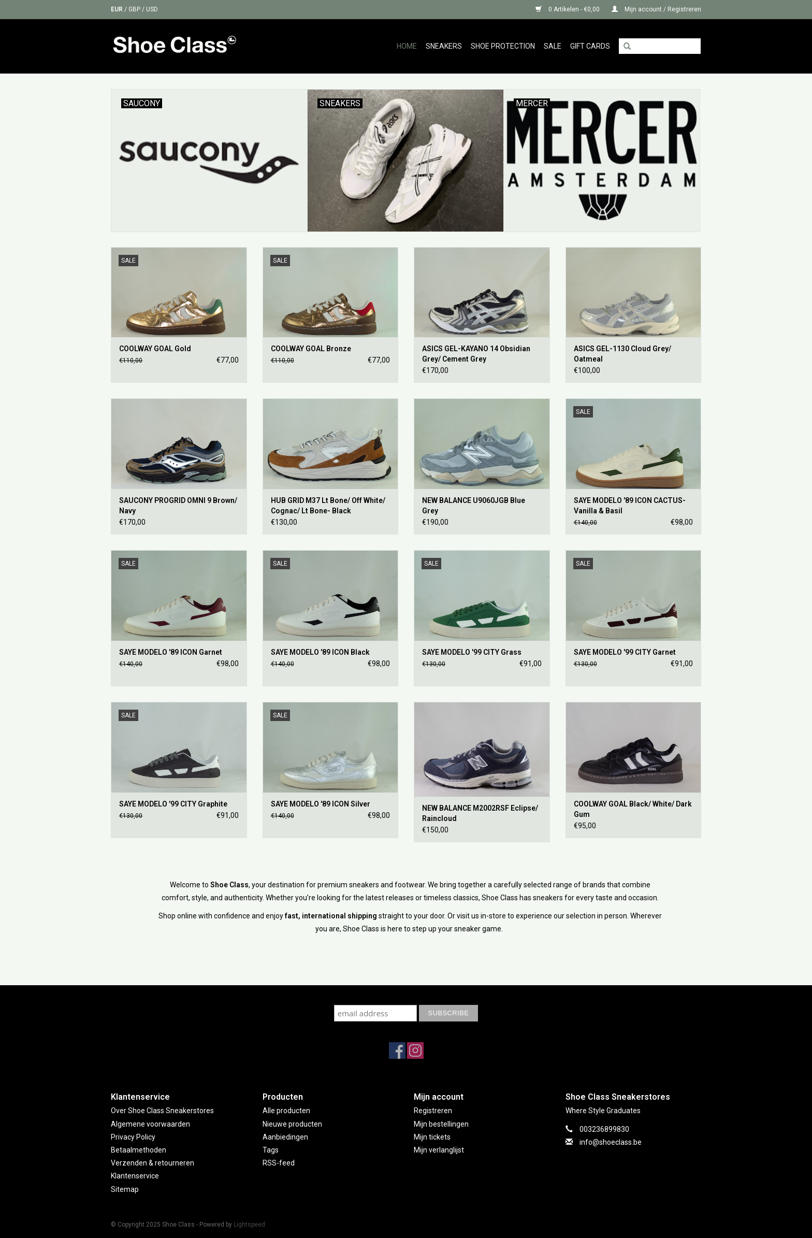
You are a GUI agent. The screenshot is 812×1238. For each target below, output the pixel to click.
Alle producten (286, 1110)
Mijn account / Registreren (656, 9)
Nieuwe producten (292, 1124)
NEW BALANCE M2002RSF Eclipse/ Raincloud (480, 813)
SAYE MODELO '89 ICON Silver (320, 804)
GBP (135, 9)
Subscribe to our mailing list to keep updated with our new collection (406, 994)
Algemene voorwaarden (150, 1124)
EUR (117, 9)
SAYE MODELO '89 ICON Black (320, 652)
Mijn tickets (432, 1137)
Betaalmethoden (138, 1150)
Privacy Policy (133, 1137)
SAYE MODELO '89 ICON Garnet (170, 652)
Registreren (433, 1110)
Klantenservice (135, 1176)
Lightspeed (249, 1224)
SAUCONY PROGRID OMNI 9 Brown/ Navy (178, 505)
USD (152, 9)
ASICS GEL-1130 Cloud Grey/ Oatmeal (622, 353)
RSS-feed (279, 1163)
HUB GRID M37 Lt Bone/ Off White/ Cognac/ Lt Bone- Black (328, 505)
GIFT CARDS (590, 46)
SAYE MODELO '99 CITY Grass (471, 652)
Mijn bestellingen (441, 1124)
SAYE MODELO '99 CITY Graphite (173, 804)
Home (407, 46)
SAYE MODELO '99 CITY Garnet (625, 652)
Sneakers (444, 46)
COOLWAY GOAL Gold (155, 348)
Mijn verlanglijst (439, 1150)
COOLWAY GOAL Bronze (311, 348)
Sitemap (125, 1189)
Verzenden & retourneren (152, 1163)
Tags (271, 1150)
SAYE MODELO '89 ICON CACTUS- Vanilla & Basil (630, 505)
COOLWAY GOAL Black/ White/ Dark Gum (633, 809)
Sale (552, 46)
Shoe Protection (503, 46)
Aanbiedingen (285, 1137)
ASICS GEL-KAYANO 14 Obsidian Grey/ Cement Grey (476, 353)
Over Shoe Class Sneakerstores (162, 1110)
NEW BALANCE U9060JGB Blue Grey (473, 505)
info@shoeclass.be (610, 1142)
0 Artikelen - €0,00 (568, 9)
